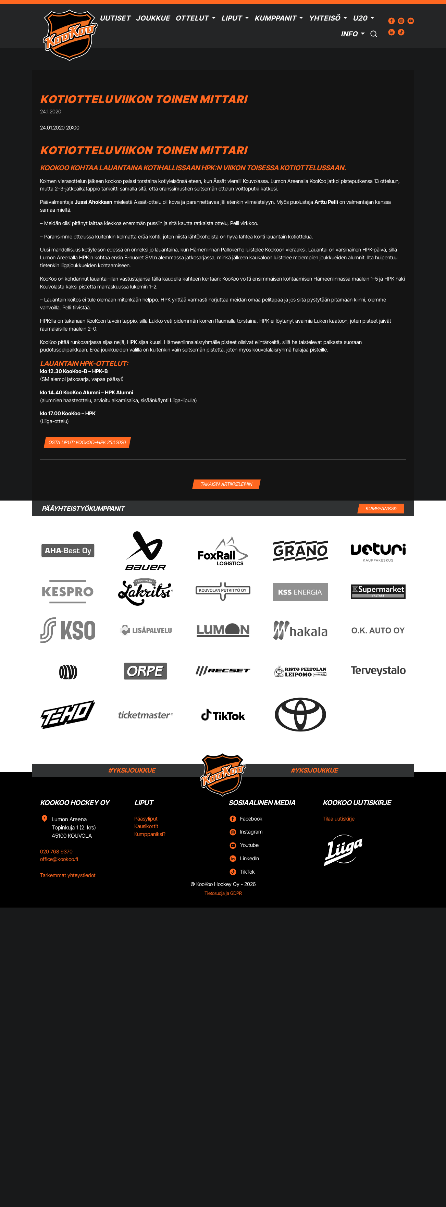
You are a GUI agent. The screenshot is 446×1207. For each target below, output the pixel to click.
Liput (231, 18)
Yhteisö (324, 18)
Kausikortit (146, 826)
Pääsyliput (146, 818)
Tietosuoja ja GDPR (223, 893)
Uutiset (115, 18)
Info (349, 34)
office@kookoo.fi (59, 859)
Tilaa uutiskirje (339, 818)
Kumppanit (275, 18)
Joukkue (153, 18)
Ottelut (192, 18)
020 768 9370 (56, 851)
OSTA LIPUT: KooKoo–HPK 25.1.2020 (87, 442)
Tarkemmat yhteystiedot (68, 875)
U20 (360, 18)
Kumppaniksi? (149, 834)
